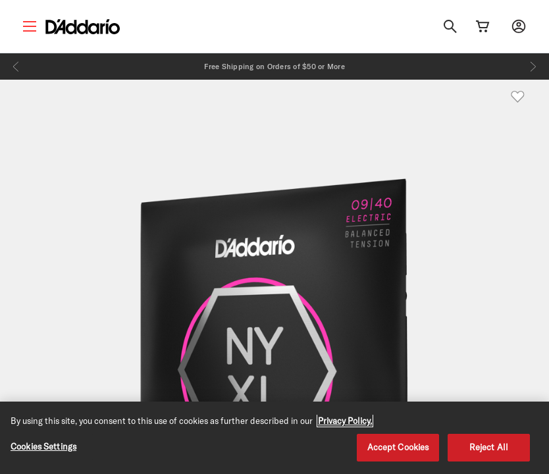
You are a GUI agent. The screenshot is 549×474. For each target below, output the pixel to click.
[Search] (450, 26)
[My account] (519, 26)
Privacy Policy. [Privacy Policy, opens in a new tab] (345, 420)
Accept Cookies (398, 447)
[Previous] (15, 66)
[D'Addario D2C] (82, 26)
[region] (274, 438)
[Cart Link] (482, 26)
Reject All (488, 447)
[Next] (533, 66)
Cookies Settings (43, 446)
